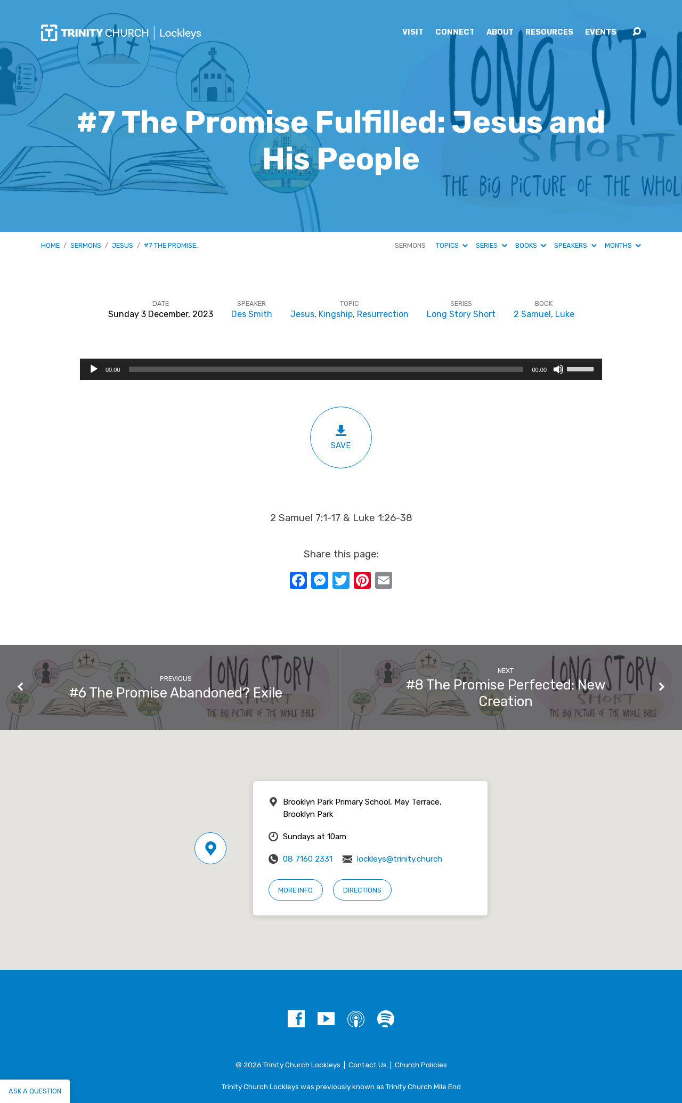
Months (623, 245)
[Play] (93, 369)
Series (491, 245)
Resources (549, 32)
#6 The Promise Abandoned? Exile (175, 693)
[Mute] (558, 369)
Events (600, 32)
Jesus (122, 245)
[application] (341, 369)
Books (530, 245)
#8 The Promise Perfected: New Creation (506, 693)
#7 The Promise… (172, 245)
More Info (295, 890)
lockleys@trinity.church (399, 859)
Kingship (336, 314)
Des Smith (251, 314)
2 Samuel (532, 314)
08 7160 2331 (307, 859)
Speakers (575, 245)
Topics (452, 245)
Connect (455, 32)
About (500, 32)
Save (341, 437)
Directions (362, 890)
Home (50, 245)
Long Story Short (461, 314)
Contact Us (367, 1064)
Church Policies (421, 1064)
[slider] (326, 369)
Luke (564, 314)
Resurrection (383, 314)
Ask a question (35, 1091)
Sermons (85, 245)
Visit (413, 32)
